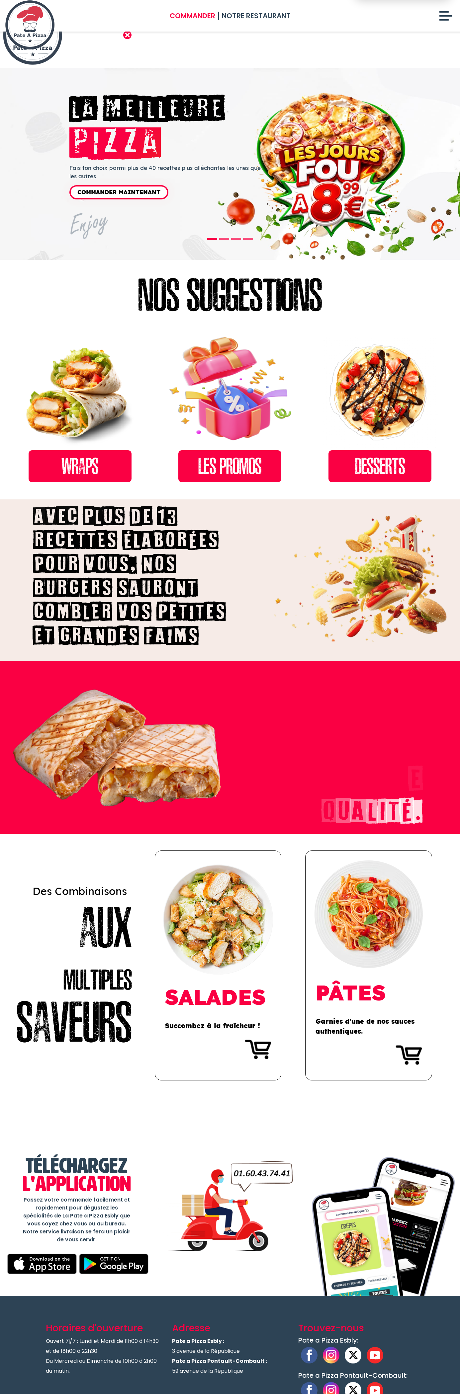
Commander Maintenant (118, 191)
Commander (192, 16)
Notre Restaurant (256, 16)
